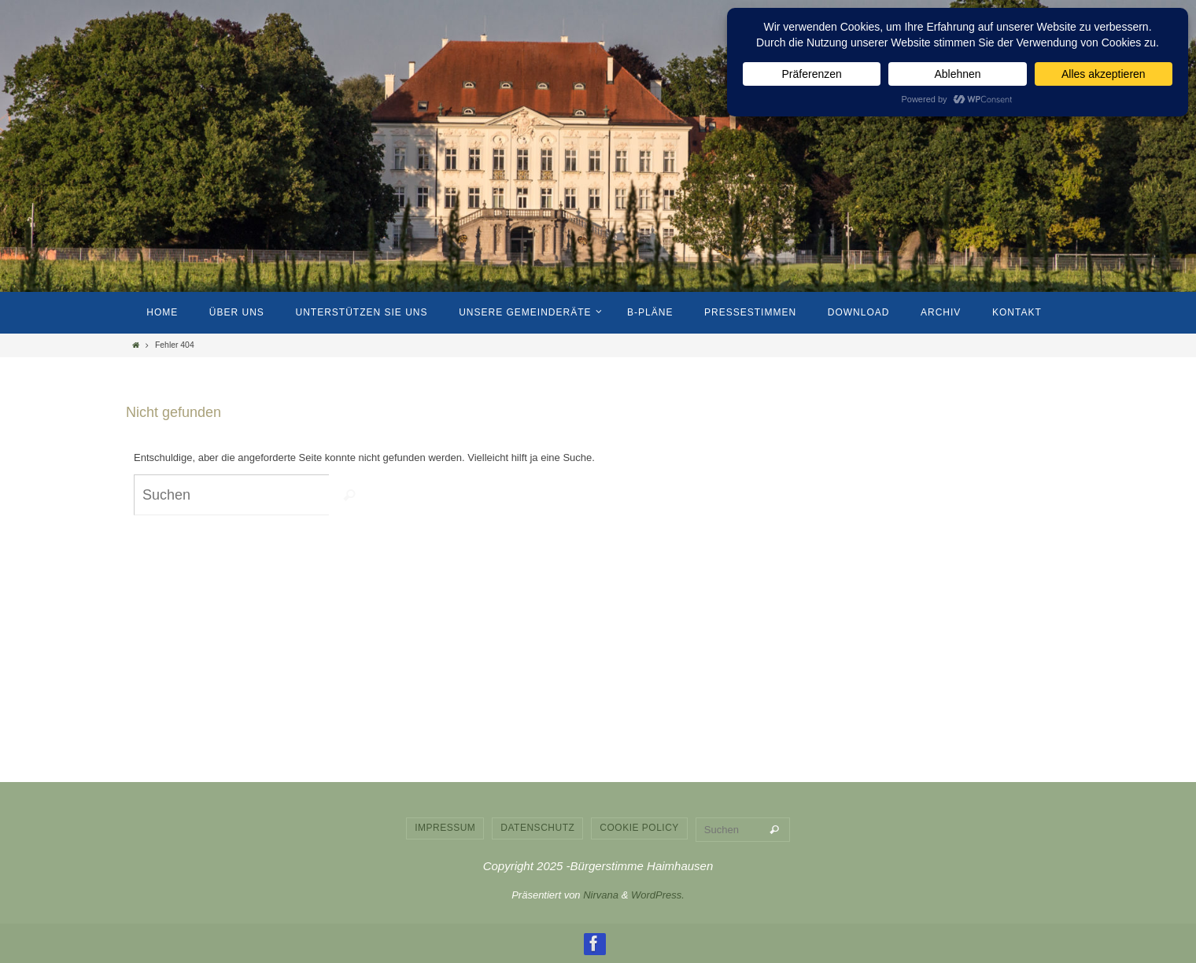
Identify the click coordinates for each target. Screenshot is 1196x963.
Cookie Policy (639, 827)
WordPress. (658, 895)
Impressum (445, 827)
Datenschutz (537, 827)
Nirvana (600, 895)
